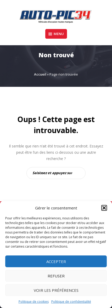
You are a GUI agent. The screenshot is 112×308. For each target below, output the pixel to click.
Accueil (40, 74)
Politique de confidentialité (71, 301)
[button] (104, 207)
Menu (56, 33)
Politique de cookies (34, 301)
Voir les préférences (56, 290)
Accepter (56, 261)
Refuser (56, 275)
